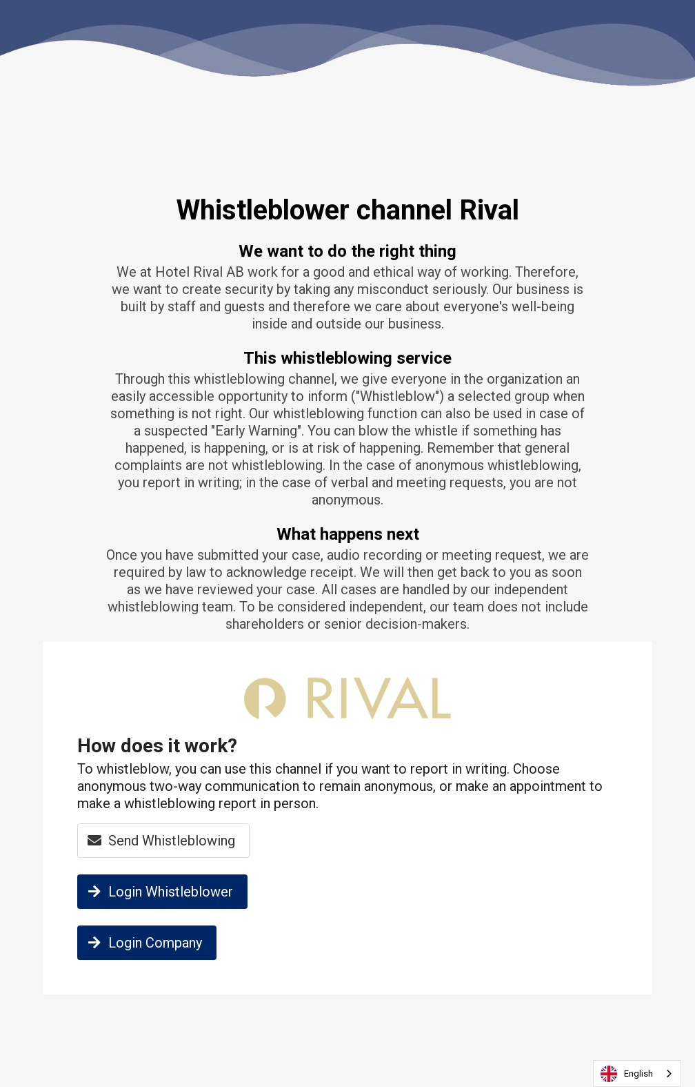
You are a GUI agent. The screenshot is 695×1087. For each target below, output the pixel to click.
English (627, 1074)
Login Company (143, 942)
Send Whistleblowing (159, 840)
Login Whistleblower (158, 891)
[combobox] (637, 1073)
